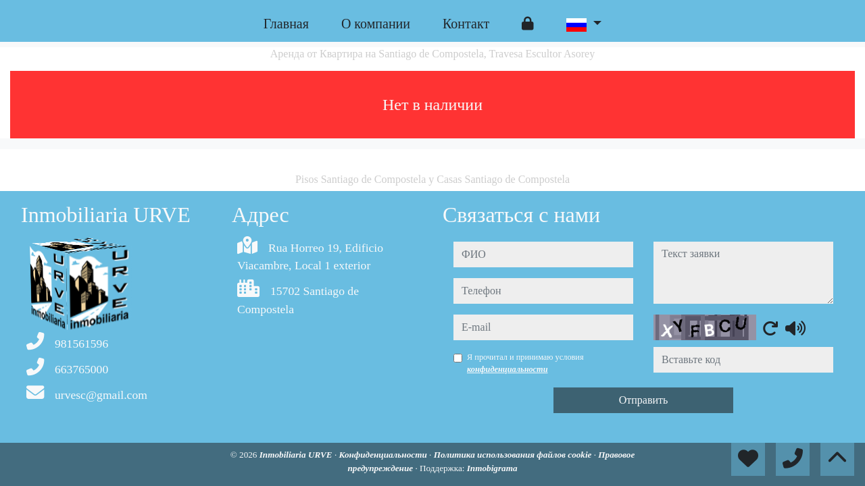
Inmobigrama (492, 468)
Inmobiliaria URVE (297, 455)
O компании (375, 23)
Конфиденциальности (384, 455)
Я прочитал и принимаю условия (525, 363)
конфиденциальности (507, 369)
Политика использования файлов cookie (514, 455)
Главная (286, 23)
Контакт (466, 23)
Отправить (643, 400)
